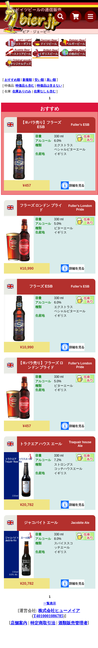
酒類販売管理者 (73, 623)
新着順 (27, 80)
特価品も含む (24, 85)
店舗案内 (18, 623)
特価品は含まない (49, 85)
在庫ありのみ (21, 91)
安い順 (39, 80)
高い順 (51, 80)
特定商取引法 (42, 623)
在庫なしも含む (45, 91)
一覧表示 (49, 603)
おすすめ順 (12, 80)
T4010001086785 (48, 616)
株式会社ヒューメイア (59, 610)
